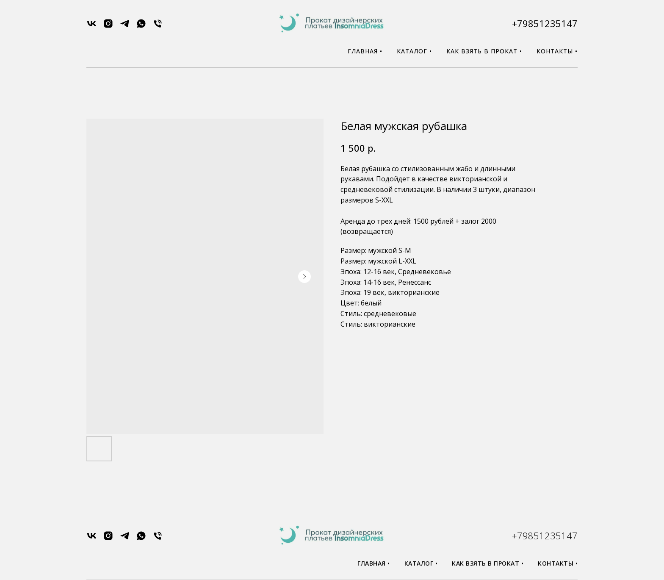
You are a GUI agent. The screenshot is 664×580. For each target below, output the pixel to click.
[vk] (91, 26)
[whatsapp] (141, 26)
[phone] (157, 26)
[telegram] (124, 26)
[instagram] (108, 26)
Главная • (365, 51)
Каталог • (414, 51)
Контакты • (557, 51)
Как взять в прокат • (484, 51)
